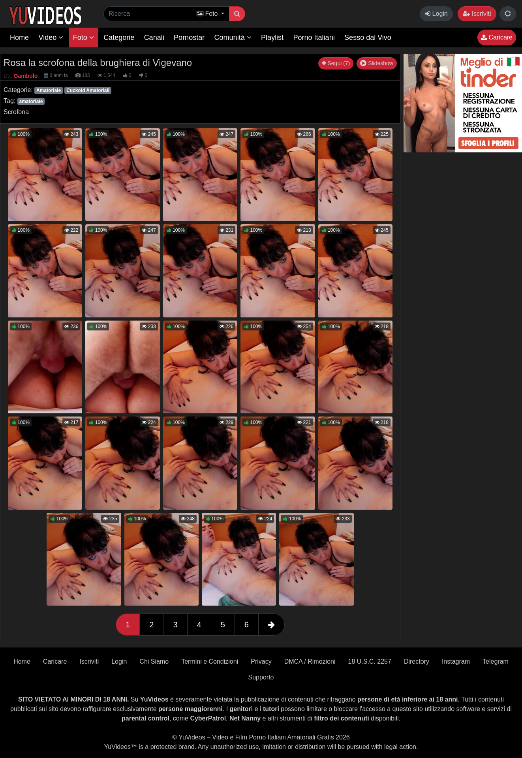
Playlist (272, 37)
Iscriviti (477, 13)
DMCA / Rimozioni (310, 661)
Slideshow (376, 63)
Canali (154, 37)
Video (50, 37)
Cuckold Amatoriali (87, 90)
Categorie (118, 37)
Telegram (496, 661)
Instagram (456, 661)
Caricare (497, 37)
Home (19, 37)
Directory (416, 661)
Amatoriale (48, 90)
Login (436, 13)
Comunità (233, 37)
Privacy (261, 661)
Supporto (261, 677)
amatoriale (31, 101)
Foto (83, 37)
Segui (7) (336, 63)
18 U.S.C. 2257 (369, 661)
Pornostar (189, 37)
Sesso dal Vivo (367, 37)
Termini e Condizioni (209, 661)
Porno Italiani (314, 37)
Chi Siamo (154, 661)
